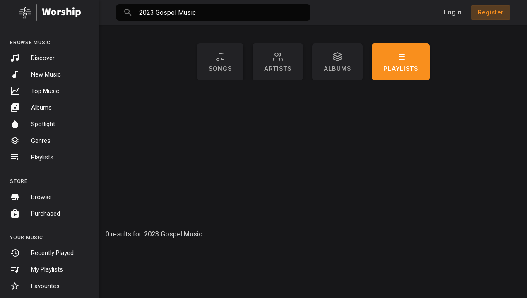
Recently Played (42, 253)
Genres (30, 141)
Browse (31, 197)
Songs (220, 62)
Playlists (31, 157)
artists (277, 62)
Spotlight (32, 124)
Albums (31, 108)
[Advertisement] (313, 155)
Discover (32, 58)
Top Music (34, 91)
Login (453, 12)
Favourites (35, 286)
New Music (35, 74)
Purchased (35, 214)
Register (490, 12)
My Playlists (36, 269)
